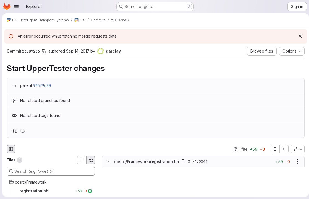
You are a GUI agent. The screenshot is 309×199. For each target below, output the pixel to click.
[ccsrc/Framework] (51, 182)
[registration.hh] (51, 191)
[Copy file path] (183, 161)
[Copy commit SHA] (44, 51)
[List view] (81, 160)
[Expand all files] (272, 149)
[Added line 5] (121, 192)
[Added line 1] (121, 170)
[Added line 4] (121, 186)
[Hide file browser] (11, 149)
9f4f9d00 (42, 85)
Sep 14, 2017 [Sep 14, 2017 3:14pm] (77, 51)
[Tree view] (90, 160)
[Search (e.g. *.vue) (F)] (51, 171)
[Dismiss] (298, 36)
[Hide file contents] (108, 161)
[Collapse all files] (281, 149)
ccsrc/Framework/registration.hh (146, 161)
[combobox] (295, 149)
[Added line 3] (121, 181)
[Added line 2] (121, 175)
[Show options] (295, 161)
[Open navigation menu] (16, 6)
